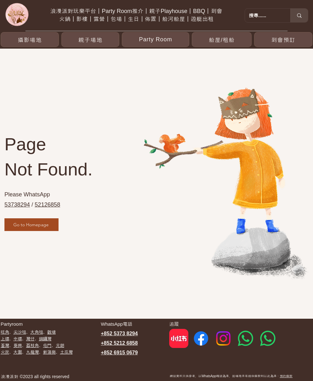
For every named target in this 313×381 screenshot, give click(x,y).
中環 (17, 338)
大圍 (17, 352)
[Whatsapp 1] (245, 338)
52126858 (47, 204)
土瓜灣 (66, 352)
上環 (5, 338)
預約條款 (286, 376)
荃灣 (5, 345)
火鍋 (65, 19)
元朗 (60, 345)
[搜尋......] (263, 15)
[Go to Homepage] (31, 224)
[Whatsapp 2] (267, 338)
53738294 (17, 204)
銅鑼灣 (45, 338)
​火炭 (5, 352)
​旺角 (5, 332)
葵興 (17, 345)
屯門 (47, 345)
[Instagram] (223, 338)
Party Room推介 (122, 11)
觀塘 (51, 332)
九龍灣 (32, 352)
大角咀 (36, 332)
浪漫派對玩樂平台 (73, 11)
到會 (216, 11)
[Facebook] (201, 338)
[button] (155, 39)
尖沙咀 (19, 332)
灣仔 (30, 338)
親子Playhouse (168, 11)
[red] (178, 338)
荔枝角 (32, 345)
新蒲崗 (49, 352)
